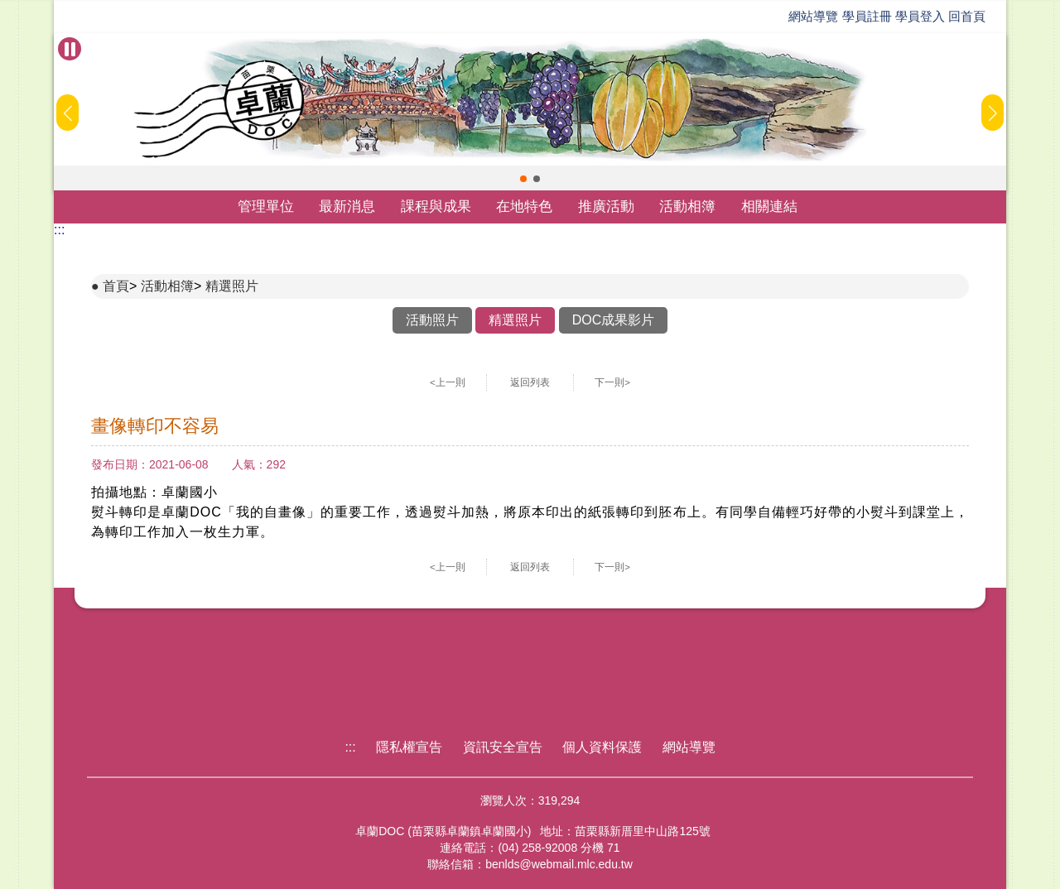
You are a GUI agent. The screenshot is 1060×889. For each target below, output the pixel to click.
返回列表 (530, 382)
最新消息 (347, 206)
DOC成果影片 (613, 320)
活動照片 (432, 320)
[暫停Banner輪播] (69, 48)
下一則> (612, 382)
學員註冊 (867, 16)
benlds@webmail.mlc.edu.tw (559, 864)
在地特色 (524, 206)
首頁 (116, 286)
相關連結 (769, 206)
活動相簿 (687, 206)
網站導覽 (813, 16)
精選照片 (231, 286)
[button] (523, 178)
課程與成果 (436, 206)
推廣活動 (606, 206)
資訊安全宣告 (502, 747)
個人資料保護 (602, 747)
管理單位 (266, 206)
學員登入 (920, 16)
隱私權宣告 (409, 747)
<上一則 (447, 382)
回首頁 (966, 16)
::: (59, 230)
